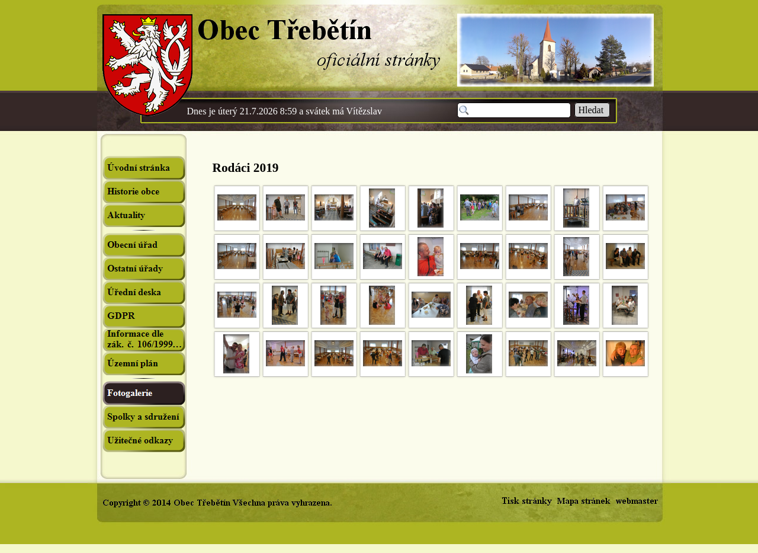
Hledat (592, 110)
